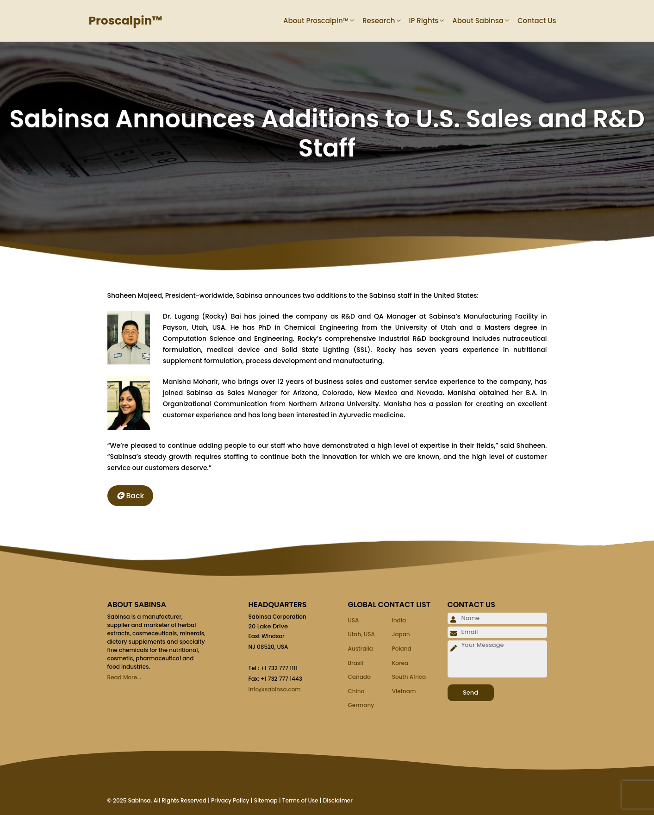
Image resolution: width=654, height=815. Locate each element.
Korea (400, 663)
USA (353, 620)
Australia (360, 648)
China (356, 691)
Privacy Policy (230, 800)
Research (385, 21)
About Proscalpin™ (322, 21)
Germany (361, 705)
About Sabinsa (484, 21)
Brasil (355, 663)
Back (130, 495)
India (399, 620)
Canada (359, 677)
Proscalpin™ (125, 21)
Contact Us (536, 20)
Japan (401, 634)
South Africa (409, 677)
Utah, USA (361, 634)
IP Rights (431, 21)
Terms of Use (300, 800)
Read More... (124, 677)
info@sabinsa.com (275, 689)
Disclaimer (338, 800)
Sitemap (266, 800)
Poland (401, 648)
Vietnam (404, 691)
